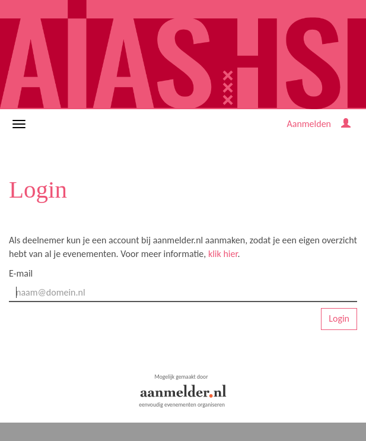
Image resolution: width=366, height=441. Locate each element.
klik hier (223, 253)
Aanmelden (309, 123)
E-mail (21, 273)
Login (339, 318)
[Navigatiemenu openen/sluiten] (19, 124)
